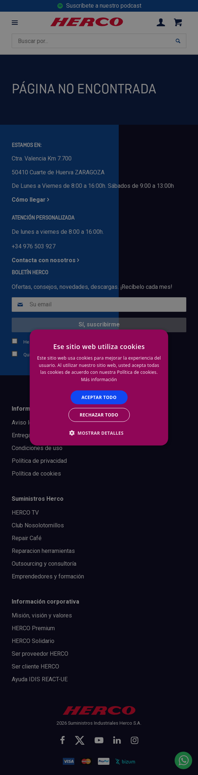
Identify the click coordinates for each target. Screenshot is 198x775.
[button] (99, 433)
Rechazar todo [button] (99, 415)
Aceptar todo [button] (99, 397)
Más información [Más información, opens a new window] (99, 379)
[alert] (99, 387)
